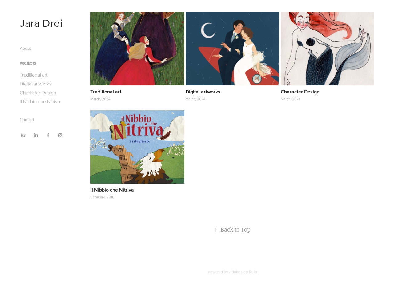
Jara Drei (41, 22)
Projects (28, 63)
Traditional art (33, 74)
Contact (27, 119)
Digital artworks (35, 83)
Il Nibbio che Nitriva (40, 101)
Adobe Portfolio (243, 272)
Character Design (38, 92)
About (25, 48)
